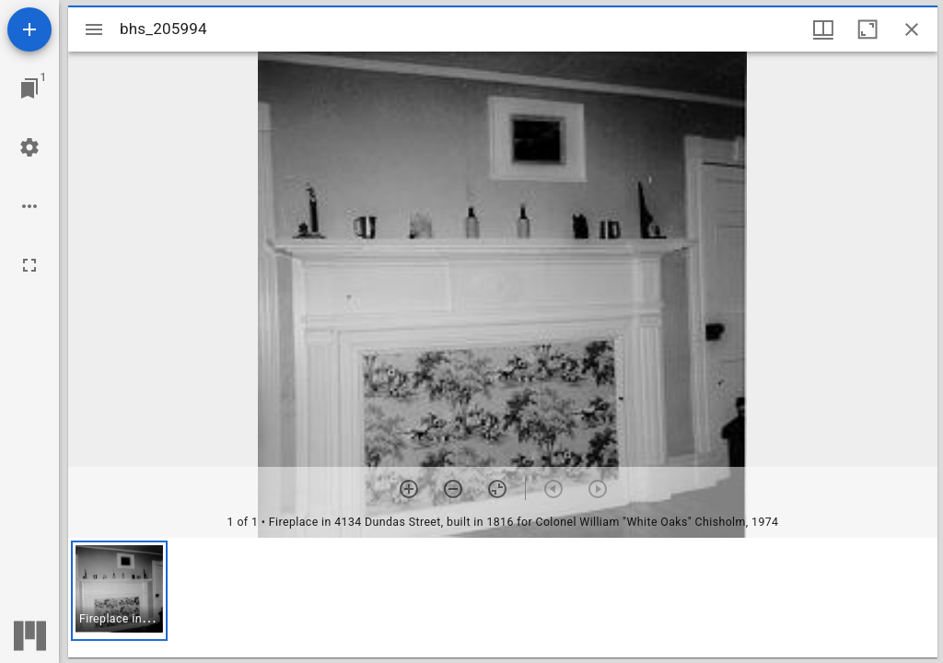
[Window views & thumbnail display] (823, 29)
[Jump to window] (29, 88)
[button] (119, 590)
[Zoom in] (409, 489)
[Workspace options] (29, 206)
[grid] (502, 597)
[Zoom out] (453, 489)
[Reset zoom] (497, 489)
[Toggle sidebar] (94, 29)
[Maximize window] (867, 29)
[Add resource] (29, 29)
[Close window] (912, 29)
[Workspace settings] (29, 147)
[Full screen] (29, 265)
